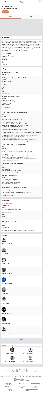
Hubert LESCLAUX (7, 273)
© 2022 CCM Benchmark (37, 376)
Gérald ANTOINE (6, 264)
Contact (13, 375)
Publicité (17, 375)
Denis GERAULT (6, 254)
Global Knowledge (7, 203)
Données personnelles (34, 375)
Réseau (32, 17)
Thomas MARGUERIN (10, 361)
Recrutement (22, 375)
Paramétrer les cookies (6, 376)
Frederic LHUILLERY (28, 361)
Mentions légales (15, 376)
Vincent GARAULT (7, 333)
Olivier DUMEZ (6, 303)
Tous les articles (22, 376)
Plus (21, 339)
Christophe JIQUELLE (28, 354)
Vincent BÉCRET (6, 323)
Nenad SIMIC (5, 293)
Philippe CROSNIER (9, 353)
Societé (27, 375)
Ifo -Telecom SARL (7, 283)
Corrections (28, 376)
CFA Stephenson (6, 213)
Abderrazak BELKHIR (7, 244)
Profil (10, 17)
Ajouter (6, 12)
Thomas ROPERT (6, 313)
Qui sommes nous (7, 375)
